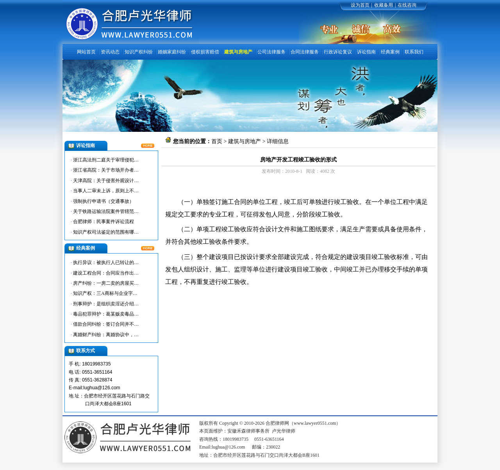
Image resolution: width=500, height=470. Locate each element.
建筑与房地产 (238, 52)
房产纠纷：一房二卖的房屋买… (106, 283)
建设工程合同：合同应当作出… (106, 273)
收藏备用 (383, 5)
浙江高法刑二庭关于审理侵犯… (106, 160)
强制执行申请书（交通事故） (103, 201)
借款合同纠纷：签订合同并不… (106, 324)
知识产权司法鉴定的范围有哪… (106, 232)
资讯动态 (110, 52)
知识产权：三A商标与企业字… (105, 293)
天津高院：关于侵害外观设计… (106, 180)
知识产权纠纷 (139, 52)
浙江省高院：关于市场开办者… (106, 170)
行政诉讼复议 (338, 52)
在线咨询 (407, 5)
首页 (216, 141)
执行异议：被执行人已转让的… (106, 262)
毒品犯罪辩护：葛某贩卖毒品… (106, 314)
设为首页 (360, 5)
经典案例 (390, 52)
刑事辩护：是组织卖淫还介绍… (106, 304)
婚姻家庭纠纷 (172, 52)
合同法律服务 (305, 52)
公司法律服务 (271, 52)
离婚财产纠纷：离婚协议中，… (106, 334)
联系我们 (414, 52)
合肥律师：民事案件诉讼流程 (103, 221)
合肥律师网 (190, 188)
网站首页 (86, 52)
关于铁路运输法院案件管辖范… (106, 211)
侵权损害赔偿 (205, 52)
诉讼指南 (366, 52)
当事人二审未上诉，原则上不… (106, 190)
